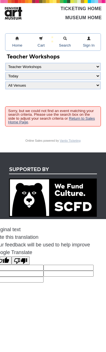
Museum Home (83, 17)
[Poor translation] (21, 260)
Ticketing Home (81, 8)
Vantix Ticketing (70, 140)
